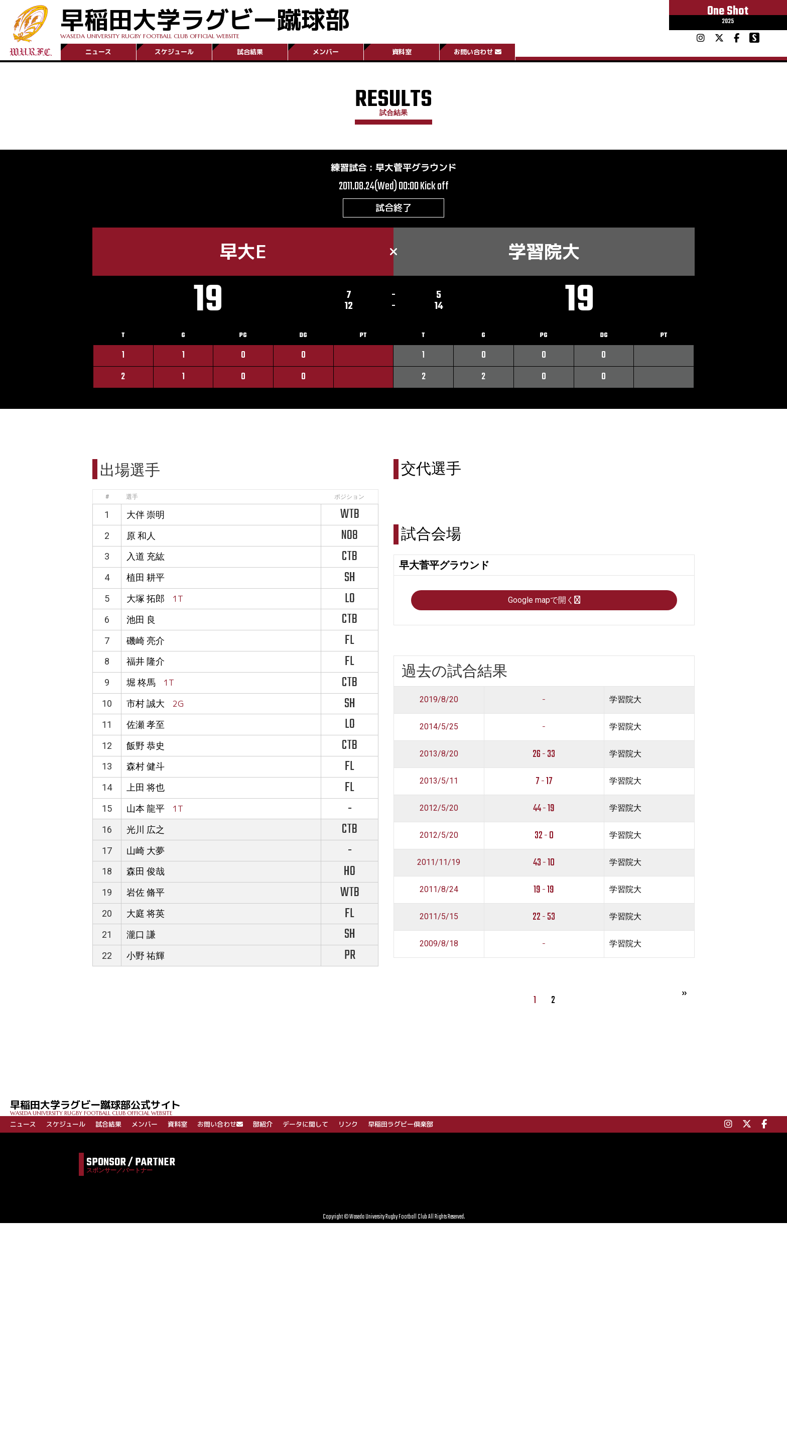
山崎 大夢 (145, 850)
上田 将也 (145, 787)
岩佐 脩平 (145, 892)
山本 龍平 (145, 808)
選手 (132, 496)
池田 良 (141, 619)
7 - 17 (544, 781)
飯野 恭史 (145, 745)
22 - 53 (544, 917)
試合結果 (250, 51)
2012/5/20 (439, 808)
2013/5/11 (439, 781)
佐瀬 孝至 (145, 724)
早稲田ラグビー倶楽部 (400, 1124)
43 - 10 (544, 862)
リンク (348, 1124)
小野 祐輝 (145, 955)
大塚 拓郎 (145, 598)
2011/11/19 (438, 862)
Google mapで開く (544, 600)
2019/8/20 (439, 699)
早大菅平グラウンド (416, 167)
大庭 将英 (145, 913)
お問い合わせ (477, 51)
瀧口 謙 (141, 934)
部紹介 (263, 1124)
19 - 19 (544, 890)
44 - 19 (544, 808)
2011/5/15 (439, 916)
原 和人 (141, 535)
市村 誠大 (145, 703)
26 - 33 (544, 754)
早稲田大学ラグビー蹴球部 (204, 21)
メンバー (326, 51)
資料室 (402, 51)
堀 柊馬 (141, 682)
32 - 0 (544, 835)
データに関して (305, 1124)
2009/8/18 (439, 943)
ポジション (349, 496)
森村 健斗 (145, 766)
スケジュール (174, 51)
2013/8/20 (439, 753)
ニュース (98, 51)
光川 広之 (145, 829)
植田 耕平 (145, 577)
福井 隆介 (145, 661)
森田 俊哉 (145, 871)
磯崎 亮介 (145, 640)
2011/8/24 (439, 889)
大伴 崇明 (145, 514)
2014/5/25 (439, 726)
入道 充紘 (145, 556)
